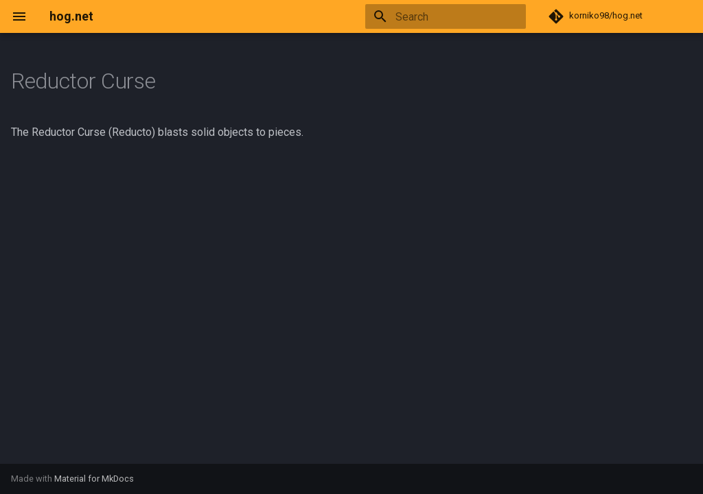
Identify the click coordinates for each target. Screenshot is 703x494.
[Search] (445, 16)
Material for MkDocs (94, 478)
